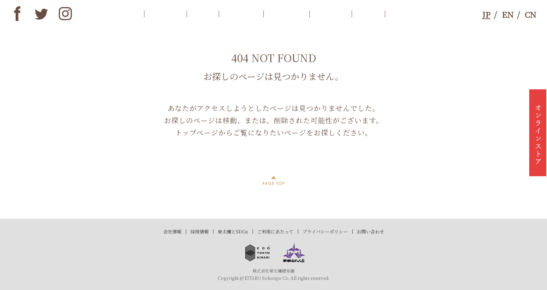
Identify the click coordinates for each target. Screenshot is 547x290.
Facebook (17, 13)
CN (530, 14)
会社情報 (172, 231)
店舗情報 (286, 14)
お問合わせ (410, 14)
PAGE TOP (273, 180)
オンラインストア (538, 133)
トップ (123, 14)
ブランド (330, 14)
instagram (65, 13)
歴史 (203, 14)
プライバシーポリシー (325, 231)
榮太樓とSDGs (233, 231)
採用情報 (199, 231)
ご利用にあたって (275, 231)
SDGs (368, 14)
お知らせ (165, 14)
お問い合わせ (370, 231)
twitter (41, 13)
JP (486, 14)
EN (508, 14)
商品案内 (241, 14)
